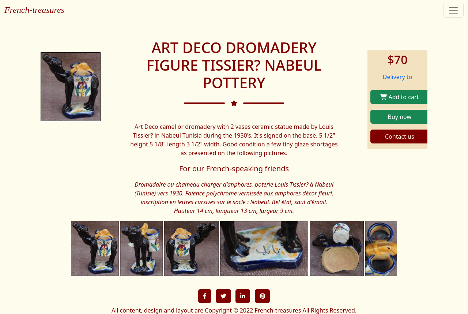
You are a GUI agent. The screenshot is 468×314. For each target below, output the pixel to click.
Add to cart (399, 97)
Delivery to (397, 77)
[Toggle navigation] (453, 10)
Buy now (399, 117)
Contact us (399, 136)
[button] (204, 296)
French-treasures (34, 10)
